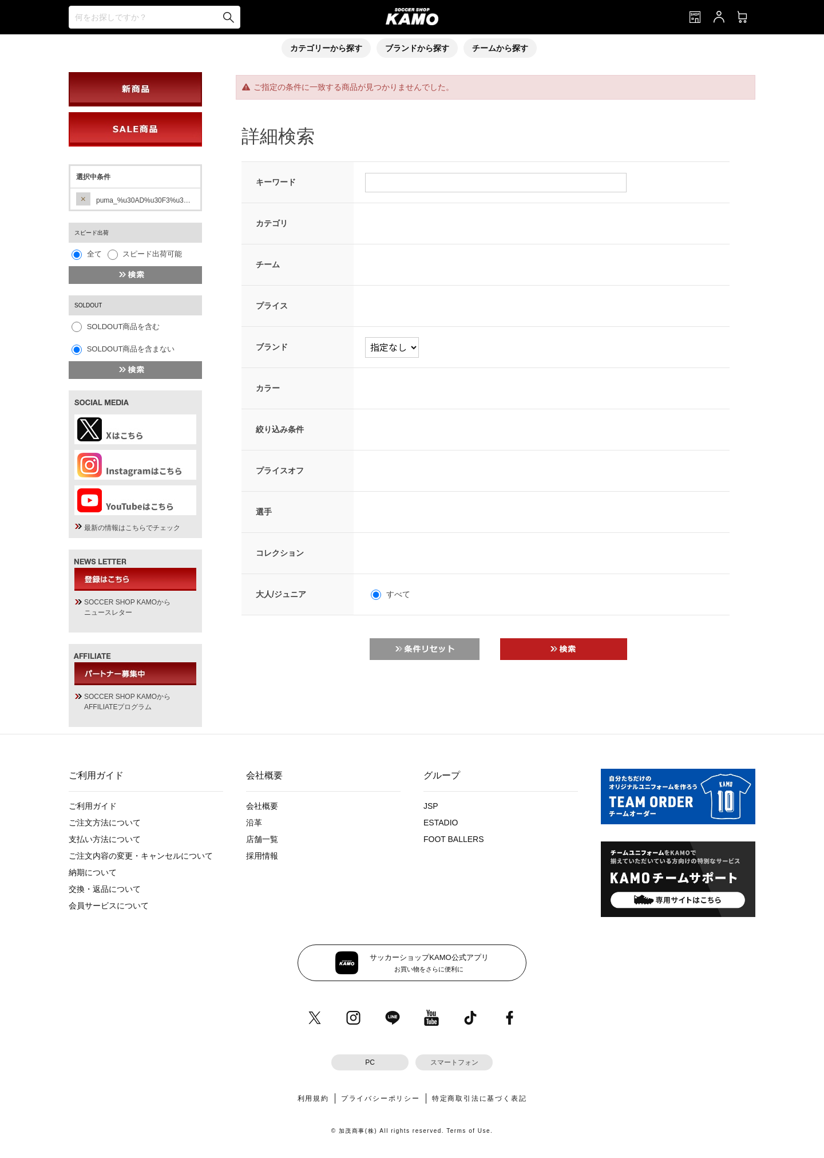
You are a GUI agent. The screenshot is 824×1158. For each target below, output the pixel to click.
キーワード (276, 182)
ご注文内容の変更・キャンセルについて (141, 855)
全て (94, 254)
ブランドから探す (417, 48)
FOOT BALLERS (453, 839)
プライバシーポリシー (380, 1098)
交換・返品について (105, 889)
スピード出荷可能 (152, 254)
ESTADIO (440, 822)
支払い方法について (105, 839)
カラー (268, 388)
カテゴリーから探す (326, 48)
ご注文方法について (105, 822)
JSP (430, 806)
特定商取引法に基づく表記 (479, 1098)
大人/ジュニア (281, 594)
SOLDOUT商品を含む (123, 326)
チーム (268, 264)
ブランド (272, 346)
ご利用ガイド (93, 806)
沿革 (254, 822)
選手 (264, 511)
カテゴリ (272, 223)
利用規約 (313, 1098)
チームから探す (500, 48)
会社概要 (262, 806)
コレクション (280, 553)
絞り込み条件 (280, 429)
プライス (272, 305)
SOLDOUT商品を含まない (131, 349)
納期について (93, 872)
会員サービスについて (109, 905)
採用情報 (262, 855)
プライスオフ (280, 470)
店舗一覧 (262, 839)
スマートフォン (454, 1062)
